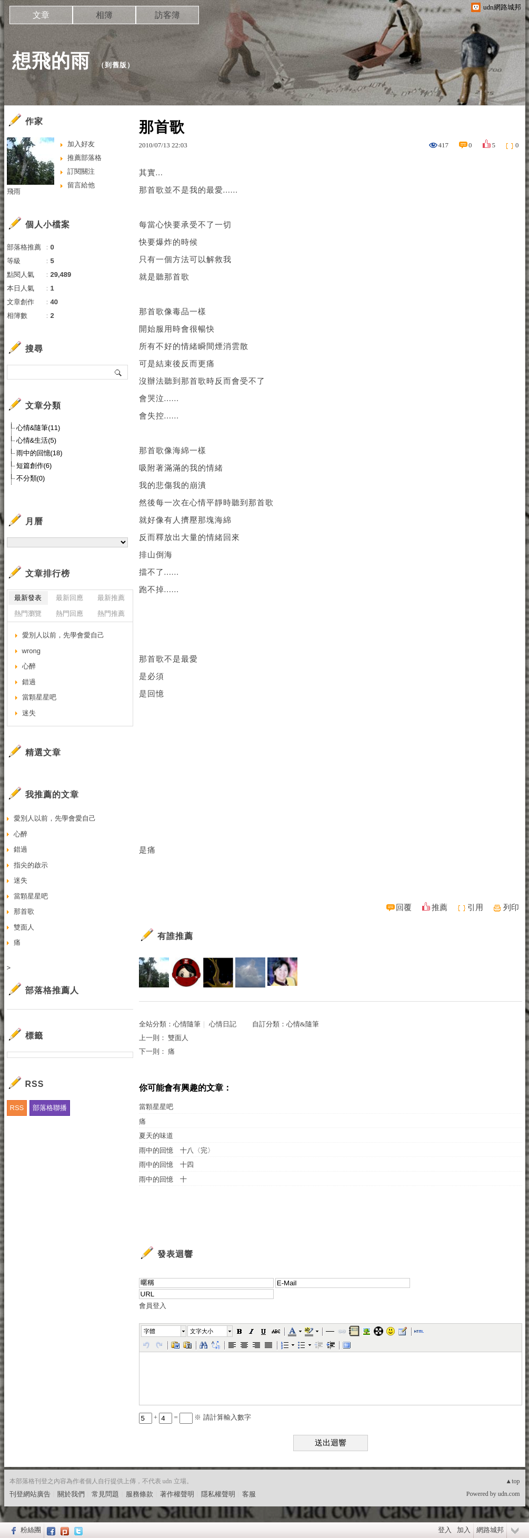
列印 (511, 907)
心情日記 (222, 1024)
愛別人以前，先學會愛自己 (63, 635)
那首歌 (24, 911)
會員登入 (152, 1306)
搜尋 (118, 372)
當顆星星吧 (156, 1107)
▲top (512, 1481)
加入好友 (81, 144)
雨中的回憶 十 (163, 1179)
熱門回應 (69, 613)
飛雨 (14, 191)
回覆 (404, 907)
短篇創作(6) (34, 466)
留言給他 (81, 185)
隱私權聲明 (218, 1494)
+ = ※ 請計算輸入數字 (195, 1417)
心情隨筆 (187, 1024)
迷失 (29, 713)
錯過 (29, 682)
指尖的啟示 (31, 865)
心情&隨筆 (302, 1024)
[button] (164, 1331)
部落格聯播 (50, 1108)
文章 (41, 15)
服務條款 (139, 1494)
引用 (475, 907)
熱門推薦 (111, 613)
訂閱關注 (81, 171)
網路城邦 (490, 1530)
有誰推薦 (175, 936)
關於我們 (71, 1494)
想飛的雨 (51, 61)
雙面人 (178, 1038)
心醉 (29, 666)
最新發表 (28, 598)
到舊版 (116, 65)
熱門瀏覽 (28, 613)
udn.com (509, 1493)
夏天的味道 (156, 1136)
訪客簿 (167, 15)
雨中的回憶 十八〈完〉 (176, 1150)
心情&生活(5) (36, 440)
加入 (464, 1530)
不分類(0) (30, 478)
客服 (249, 1494)
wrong (31, 651)
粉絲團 (31, 1530)
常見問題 (105, 1494)
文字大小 (201, 1331)
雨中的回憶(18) (39, 453)
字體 (149, 1331)
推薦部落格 (84, 158)
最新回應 (69, 598)
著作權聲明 (177, 1494)
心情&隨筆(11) (38, 428)
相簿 (104, 15)
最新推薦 (111, 598)
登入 (445, 1530)
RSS (17, 1108)
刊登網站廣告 (30, 1494)
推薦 (439, 907)
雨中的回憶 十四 (166, 1165)
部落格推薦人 (52, 990)
